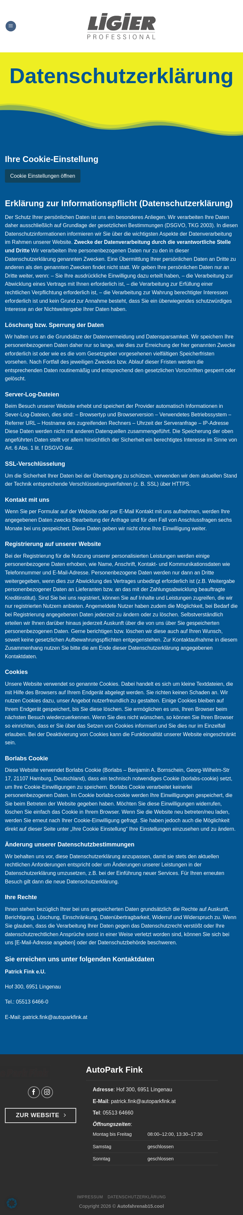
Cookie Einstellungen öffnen (42, 176)
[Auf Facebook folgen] (34, 1092)
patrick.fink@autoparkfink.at (55, 1017)
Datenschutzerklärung (137, 1197)
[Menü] (11, 26)
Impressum (90, 1197)
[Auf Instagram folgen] (47, 1092)
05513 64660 (118, 1112)
